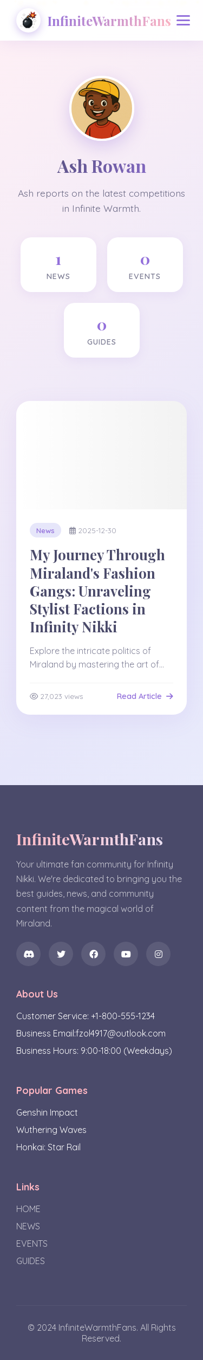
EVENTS (32, 1243)
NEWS (28, 1226)
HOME (28, 1208)
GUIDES (30, 1260)
